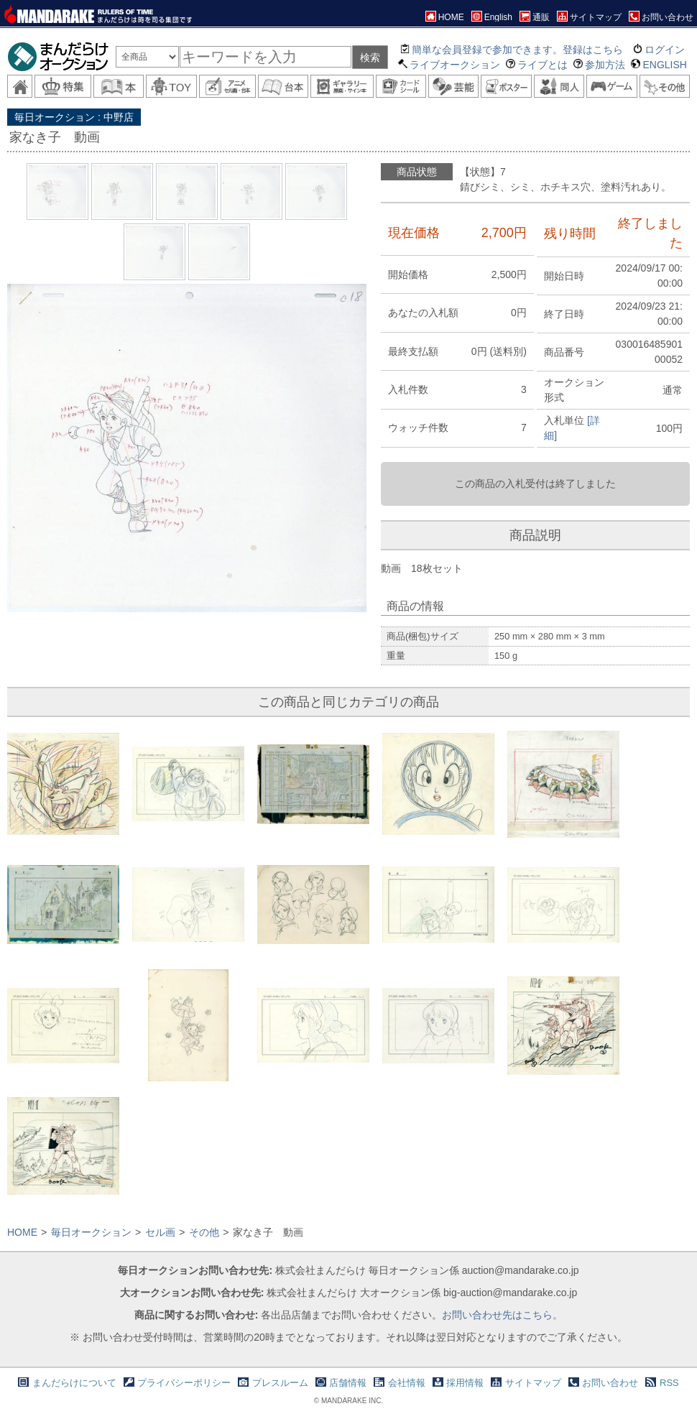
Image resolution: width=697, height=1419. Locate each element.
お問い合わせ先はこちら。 (502, 1315)
